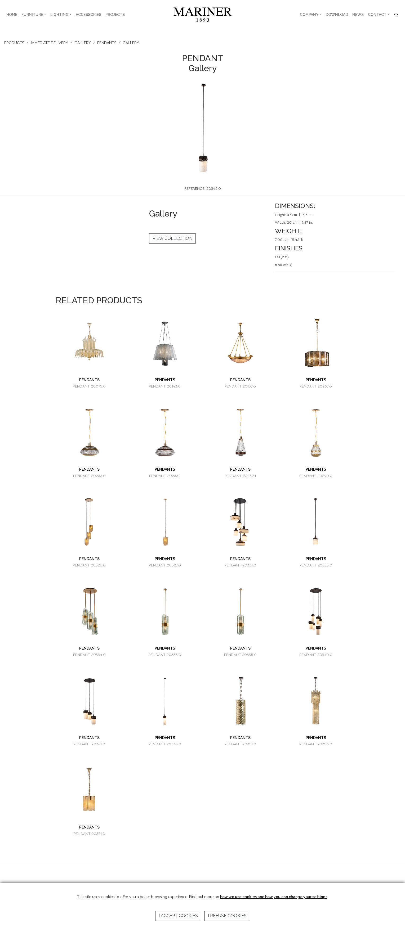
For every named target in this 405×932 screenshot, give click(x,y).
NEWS (358, 14)
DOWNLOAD (337, 14)
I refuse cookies (227, 915)
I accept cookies (178, 915)
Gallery (131, 43)
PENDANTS (106, 43)
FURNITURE (32, 14)
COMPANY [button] (309, 14)
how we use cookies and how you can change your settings (273, 897)
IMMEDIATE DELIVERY (49, 43)
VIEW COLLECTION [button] (172, 238)
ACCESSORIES (88, 14)
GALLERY (82, 43)
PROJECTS (115, 14)
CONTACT (377, 14)
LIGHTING (59, 14)
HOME (11, 14)
